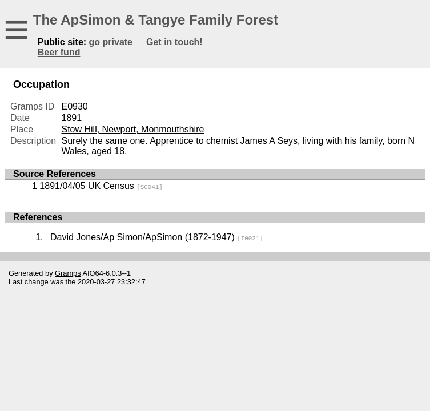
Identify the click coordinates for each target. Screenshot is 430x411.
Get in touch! (174, 42)
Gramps (68, 273)
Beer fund (59, 52)
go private (110, 42)
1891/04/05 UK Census (100, 186)
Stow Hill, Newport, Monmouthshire (132, 129)
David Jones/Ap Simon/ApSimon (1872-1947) (156, 237)
